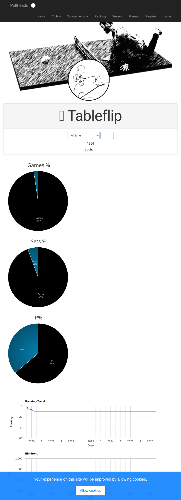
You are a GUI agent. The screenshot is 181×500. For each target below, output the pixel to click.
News (41, 16)
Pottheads (19, 5)
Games (134, 16)
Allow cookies (90, 490)
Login (167, 16)
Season (117, 16)
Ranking (100, 16)
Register (151, 16)
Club (56, 16)
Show (107, 135)
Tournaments (77, 16)
